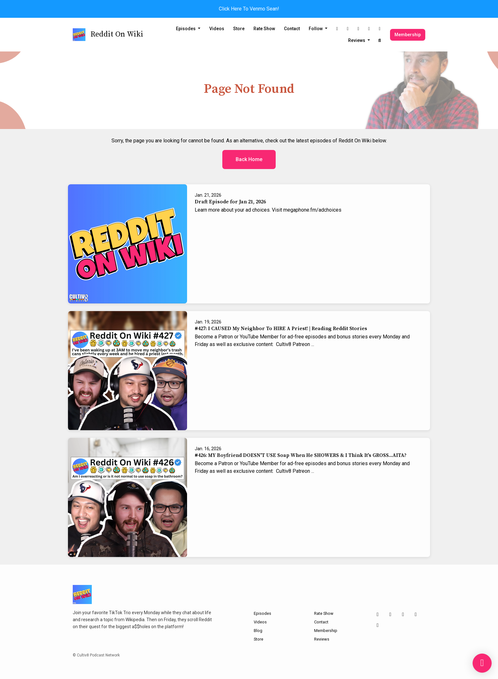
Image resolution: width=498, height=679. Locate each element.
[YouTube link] (369, 29)
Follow (316, 28)
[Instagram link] (337, 29)
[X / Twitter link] (347, 29)
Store (239, 28)
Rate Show (264, 28)
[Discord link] (379, 29)
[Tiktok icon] (403, 614)
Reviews (357, 40)
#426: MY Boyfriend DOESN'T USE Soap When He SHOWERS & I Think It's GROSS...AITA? (301, 455)
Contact (292, 28)
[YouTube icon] (416, 614)
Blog (258, 630)
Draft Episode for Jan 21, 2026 (230, 202)
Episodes (186, 28)
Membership (407, 34)
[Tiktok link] (358, 29)
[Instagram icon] (377, 614)
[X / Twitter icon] (390, 614)
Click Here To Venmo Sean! (249, 9)
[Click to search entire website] (379, 40)
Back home (249, 159)
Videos (216, 28)
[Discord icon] (377, 625)
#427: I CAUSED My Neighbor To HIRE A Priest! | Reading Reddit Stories (281, 328)
